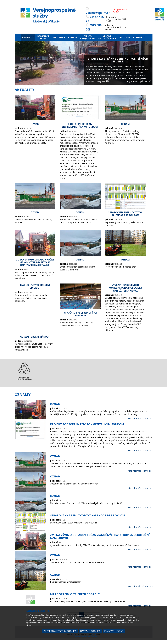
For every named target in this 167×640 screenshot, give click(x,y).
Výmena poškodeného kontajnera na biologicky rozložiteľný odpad (125, 287)
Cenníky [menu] (72, 37)
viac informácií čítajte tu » (140, 418)
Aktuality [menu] (28, 37)
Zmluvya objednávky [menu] (87, 37)
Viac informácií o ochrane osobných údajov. (84, 635)
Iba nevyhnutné (113, 630)
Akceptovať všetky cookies (60, 630)
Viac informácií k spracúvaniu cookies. (84, 637)
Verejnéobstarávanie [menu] (107, 37)
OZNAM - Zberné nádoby (35, 336)
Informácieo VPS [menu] (43, 37)
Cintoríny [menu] (124, 37)
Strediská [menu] (58, 37)
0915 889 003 (93, 27)
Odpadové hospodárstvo (24, 376)
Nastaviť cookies (90, 630)
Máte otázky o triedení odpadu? (35, 286)
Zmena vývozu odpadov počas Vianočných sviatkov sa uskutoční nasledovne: (35, 262)
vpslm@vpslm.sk (98, 11)
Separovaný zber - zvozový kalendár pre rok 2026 (125, 214)
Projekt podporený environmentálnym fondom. (80, 125)
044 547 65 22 (95, 19)
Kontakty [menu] (139, 37)
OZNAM (35, 124)
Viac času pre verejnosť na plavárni (80, 314)
